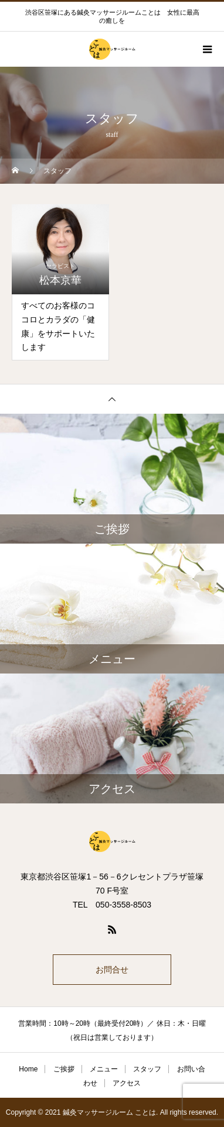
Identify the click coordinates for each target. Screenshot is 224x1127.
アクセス (127, 1083)
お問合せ (112, 969)
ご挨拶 (63, 1069)
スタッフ (147, 1069)
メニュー (104, 1069)
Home (28, 1069)
